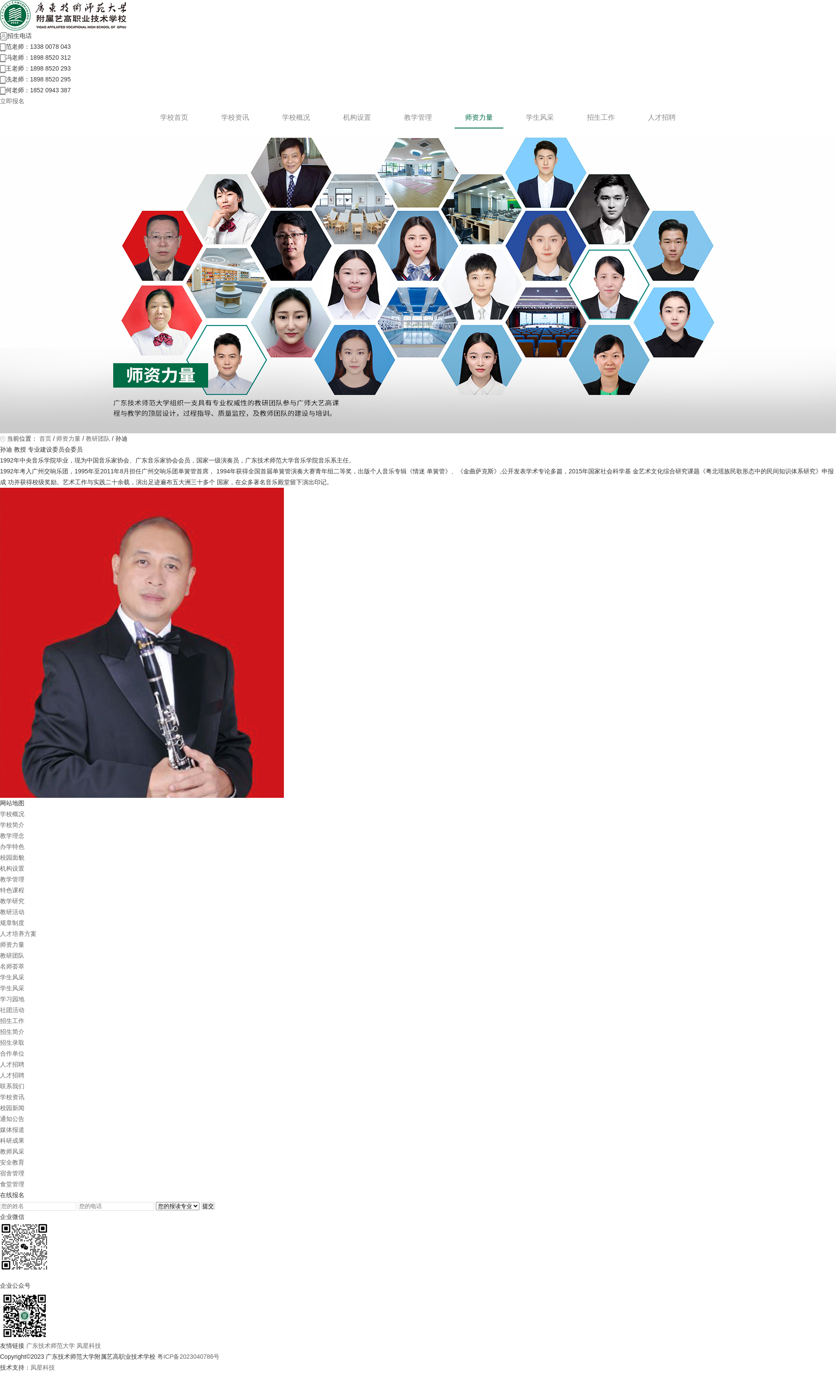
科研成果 (12, 1140)
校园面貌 (12, 857)
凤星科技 (89, 1345)
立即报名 (12, 101)
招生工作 (601, 117)
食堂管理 (12, 1184)
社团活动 (12, 1009)
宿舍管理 (12, 1173)
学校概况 (296, 117)
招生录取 (12, 1042)
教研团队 (98, 438)
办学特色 (12, 846)
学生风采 (540, 117)
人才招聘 (662, 117)
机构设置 (357, 117)
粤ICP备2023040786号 (188, 1356)
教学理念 (12, 835)
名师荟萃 (12, 966)
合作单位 (12, 1053)
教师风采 (12, 1151)
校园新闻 (12, 1107)
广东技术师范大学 (50, 1345)
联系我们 (12, 1086)
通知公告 (12, 1118)
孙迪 (121, 438)
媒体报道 (12, 1129)
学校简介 (12, 824)
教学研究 (12, 901)
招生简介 (12, 1031)
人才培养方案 (18, 933)
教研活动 (12, 911)
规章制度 (12, 922)
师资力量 (479, 117)
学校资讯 (235, 117)
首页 (45, 438)
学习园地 (12, 999)
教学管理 (418, 117)
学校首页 (174, 117)
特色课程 (12, 890)
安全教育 (12, 1162)
